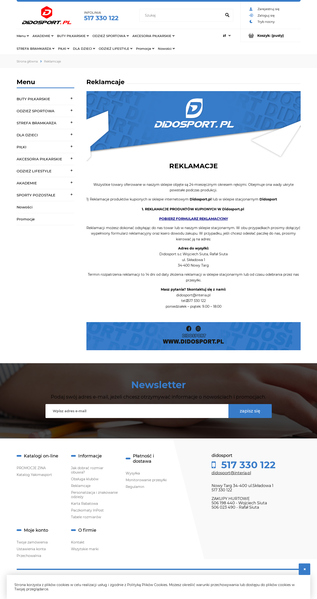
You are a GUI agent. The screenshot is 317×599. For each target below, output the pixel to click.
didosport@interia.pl (231, 473)
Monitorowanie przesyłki (146, 480)
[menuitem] (23, 35)
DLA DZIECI (27, 135)
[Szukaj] (227, 15)
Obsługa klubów (84, 479)
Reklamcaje (81, 486)
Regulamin (135, 487)
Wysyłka (133, 473)
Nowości (24, 207)
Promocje (26, 219)
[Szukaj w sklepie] (181, 15)
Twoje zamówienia (32, 542)
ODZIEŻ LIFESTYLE (34, 171)
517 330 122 (101, 18)
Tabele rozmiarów (86, 517)
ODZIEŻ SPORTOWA (35, 111)
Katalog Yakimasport (34, 475)
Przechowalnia (29, 556)
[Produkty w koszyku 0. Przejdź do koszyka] (271, 35)
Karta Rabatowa (84, 503)
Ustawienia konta (31, 549)
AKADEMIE (27, 183)
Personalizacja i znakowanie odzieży (94, 494)
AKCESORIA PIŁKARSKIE (39, 159)
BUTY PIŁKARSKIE (33, 99)
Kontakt (77, 542)
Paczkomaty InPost (87, 510)
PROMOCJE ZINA (31, 468)
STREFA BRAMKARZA (36, 123)
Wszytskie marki (85, 549)
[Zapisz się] (250, 411)
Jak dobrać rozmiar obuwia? (87, 470)
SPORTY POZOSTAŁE (36, 195)
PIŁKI (21, 147)
